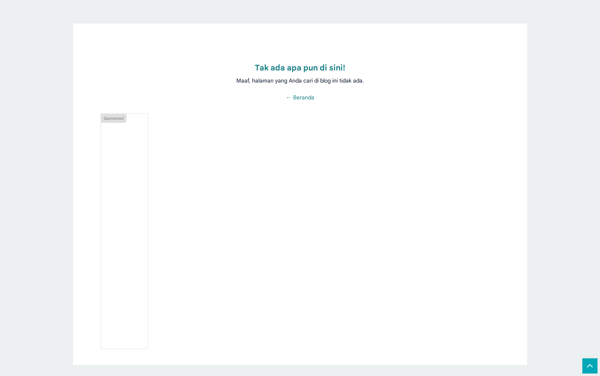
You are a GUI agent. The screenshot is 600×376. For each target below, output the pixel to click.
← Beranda (300, 97)
